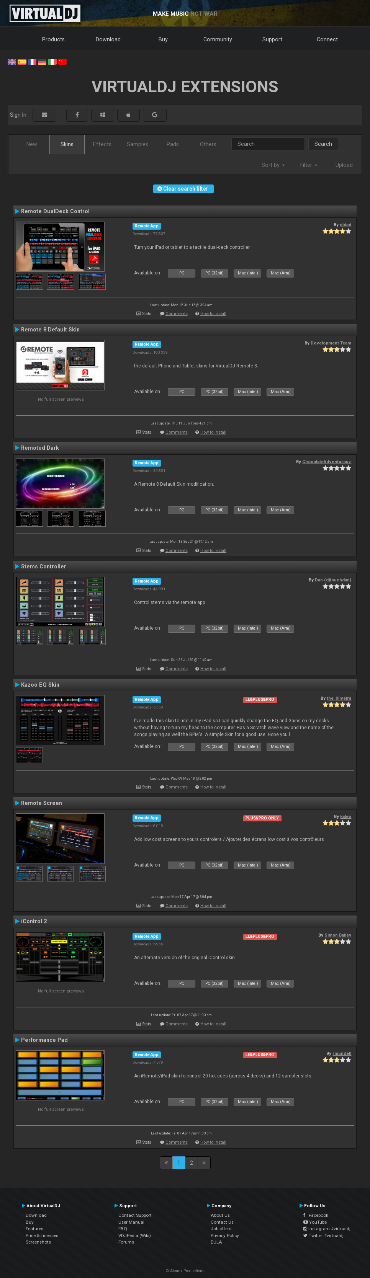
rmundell (341, 1053)
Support (272, 39)
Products (53, 39)
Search (323, 144)
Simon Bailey (337, 935)
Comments (176, 313)
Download (108, 39)
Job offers (221, 1228)
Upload (344, 165)
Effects (102, 144)
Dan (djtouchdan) (333, 580)
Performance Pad (44, 1040)
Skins (67, 144)
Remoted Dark (40, 448)
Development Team (331, 343)
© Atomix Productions (185, 1270)
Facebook (315, 1215)
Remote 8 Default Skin (50, 329)
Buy (163, 39)
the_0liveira (339, 698)
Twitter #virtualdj (323, 1235)
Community (217, 39)
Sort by (273, 165)
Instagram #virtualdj (326, 1228)
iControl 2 (34, 921)
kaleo (345, 816)
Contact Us (222, 1222)
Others (208, 144)
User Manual (131, 1222)
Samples (137, 144)
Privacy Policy (225, 1235)
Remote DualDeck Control (55, 211)
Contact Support (135, 1215)
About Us (220, 1215)
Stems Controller (43, 566)
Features (34, 1228)
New (31, 144)
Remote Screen (41, 803)
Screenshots (38, 1242)
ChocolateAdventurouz (326, 461)
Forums (126, 1242)
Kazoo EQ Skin (40, 685)
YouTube (315, 1222)
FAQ (122, 1228)
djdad (345, 224)
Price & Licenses (42, 1235)
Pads (173, 144)
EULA (216, 1242)
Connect (327, 39)
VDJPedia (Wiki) (134, 1235)
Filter (309, 165)
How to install (213, 313)
